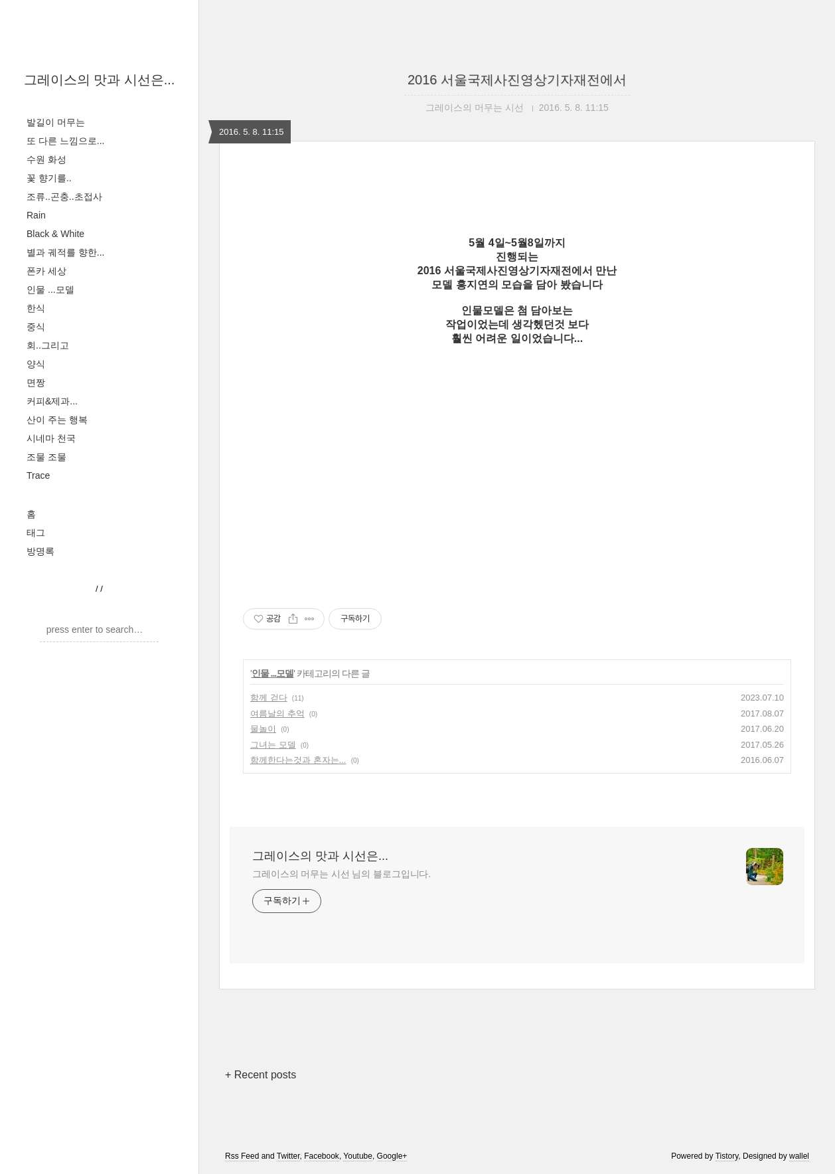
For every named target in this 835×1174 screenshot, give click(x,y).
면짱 (36, 382)
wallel (799, 1156)
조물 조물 (46, 457)
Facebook (321, 1156)
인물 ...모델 (50, 289)
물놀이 (263, 729)
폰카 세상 (46, 271)
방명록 (40, 551)
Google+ (392, 1156)
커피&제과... (52, 401)
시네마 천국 (51, 438)
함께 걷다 (268, 698)
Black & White (55, 233)
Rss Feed (242, 1156)
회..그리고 (48, 345)
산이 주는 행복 (57, 419)
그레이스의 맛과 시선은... (99, 79)
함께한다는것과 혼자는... (298, 760)
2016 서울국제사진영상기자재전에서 (517, 79)
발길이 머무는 (56, 122)
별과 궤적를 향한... (65, 252)
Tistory (727, 1156)
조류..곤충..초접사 (64, 196)
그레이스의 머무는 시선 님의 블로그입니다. (341, 874)
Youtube (357, 1156)
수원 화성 (46, 159)
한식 (36, 308)
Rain (36, 215)
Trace (38, 475)
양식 (36, 364)
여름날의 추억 (277, 713)
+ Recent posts (260, 1074)
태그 (36, 532)
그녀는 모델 (273, 745)
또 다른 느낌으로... (65, 140)
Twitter (288, 1156)
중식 (36, 326)
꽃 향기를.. (49, 178)
